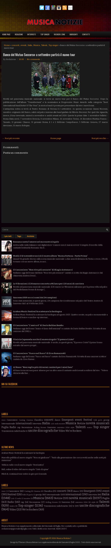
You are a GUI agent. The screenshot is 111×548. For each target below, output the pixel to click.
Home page (6, 34)
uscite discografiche (43, 431)
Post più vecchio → (100, 138)
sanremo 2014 (63, 427)
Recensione (27, 427)
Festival (88, 419)
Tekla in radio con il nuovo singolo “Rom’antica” (23, 465)
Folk (95, 420)
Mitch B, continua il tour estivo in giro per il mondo (24, 474)
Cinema (29, 420)
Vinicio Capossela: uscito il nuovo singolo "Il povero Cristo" (43, 339)
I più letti (7, 236)
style (72, 427)
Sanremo (51, 427)
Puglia (5, 427)
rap (18, 427)
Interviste (31, 34)
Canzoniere (12, 420)
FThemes (21, 542)
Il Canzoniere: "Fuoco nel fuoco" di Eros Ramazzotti (39, 353)
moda (56, 424)
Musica (36, 45)
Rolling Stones (40, 427)
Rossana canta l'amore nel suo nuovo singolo (36, 242)
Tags (19, 236)
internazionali (24, 423)
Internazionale (8, 423)
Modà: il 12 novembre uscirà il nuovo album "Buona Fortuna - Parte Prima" (50, 256)
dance (57, 420)
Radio (13, 427)
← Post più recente (11, 138)
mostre (62, 424)
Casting (22, 420)
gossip (106, 420)
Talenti (44, 45)
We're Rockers (73, 430)
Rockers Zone (59, 34)
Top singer (44, 34)
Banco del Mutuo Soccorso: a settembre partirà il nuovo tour (39, 55)
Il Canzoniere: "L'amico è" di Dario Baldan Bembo (38, 325)
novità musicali (97, 423)
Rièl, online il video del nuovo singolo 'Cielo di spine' (25, 469)
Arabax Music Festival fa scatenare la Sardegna (37, 311)
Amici (4, 420)
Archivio (30, 236)
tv (27, 431)
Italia (30, 45)
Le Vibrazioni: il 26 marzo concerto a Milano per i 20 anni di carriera (48, 284)
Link (52, 424)
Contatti (86, 34)
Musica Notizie (63, 538)
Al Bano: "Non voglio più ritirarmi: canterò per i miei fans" (43, 367)
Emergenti (74, 34)
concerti (15, 45)
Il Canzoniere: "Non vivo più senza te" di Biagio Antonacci (43, 270)
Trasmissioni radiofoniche (14, 431)
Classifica (38, 420)
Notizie (81, 423)
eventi (23, 45)
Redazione (19, 34)
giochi (100, 420)
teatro (89, 427)
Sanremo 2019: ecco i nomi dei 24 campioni (35, 297)
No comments (33, 59)
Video (62, 430)
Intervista (36, 423)
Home (7, 45)
